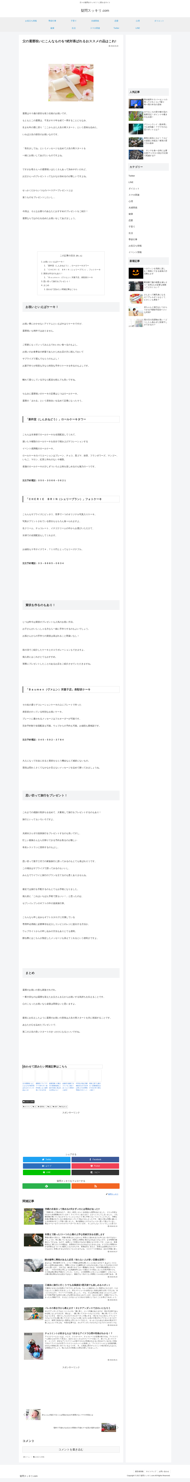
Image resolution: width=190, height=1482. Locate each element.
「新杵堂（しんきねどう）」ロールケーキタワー (67, 265)
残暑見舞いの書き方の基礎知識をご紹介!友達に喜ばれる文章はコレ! (55, 1087)
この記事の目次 (67, 255)
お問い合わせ (164, 1471)
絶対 (56, 1107)
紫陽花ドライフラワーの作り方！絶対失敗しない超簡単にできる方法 (41, 1087)
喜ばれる (64, 1107)
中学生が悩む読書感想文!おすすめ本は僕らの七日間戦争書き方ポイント (82, 1087)
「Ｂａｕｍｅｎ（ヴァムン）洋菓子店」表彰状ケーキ (69, 277)
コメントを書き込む (71, 1449)
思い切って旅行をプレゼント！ (57, 281)
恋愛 (131, 220)
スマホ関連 (134, 195)
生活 (131, 233)
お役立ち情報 (29, 1102)
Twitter (132, 176)
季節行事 (133, 239)
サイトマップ (151, 1471)
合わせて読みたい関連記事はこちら (61, 289)
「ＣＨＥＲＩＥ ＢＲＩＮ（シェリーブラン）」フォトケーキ (73, 269)
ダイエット (134, 188)
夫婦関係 (133, 207)
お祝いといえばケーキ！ (54, 262)
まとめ (46, 285)
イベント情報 (135, 252)
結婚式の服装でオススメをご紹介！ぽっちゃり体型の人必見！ (68, 1087)
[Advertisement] (71, 54)
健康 (131, 214)
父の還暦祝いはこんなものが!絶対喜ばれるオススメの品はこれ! (28, 1087)
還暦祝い (43, 1107)
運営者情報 (139, 1471)
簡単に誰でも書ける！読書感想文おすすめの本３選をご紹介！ (95, 1087)
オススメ (28, 1107)
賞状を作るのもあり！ (53, 273)
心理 (131, 201)
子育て (132, 226)
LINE (131, 182)
